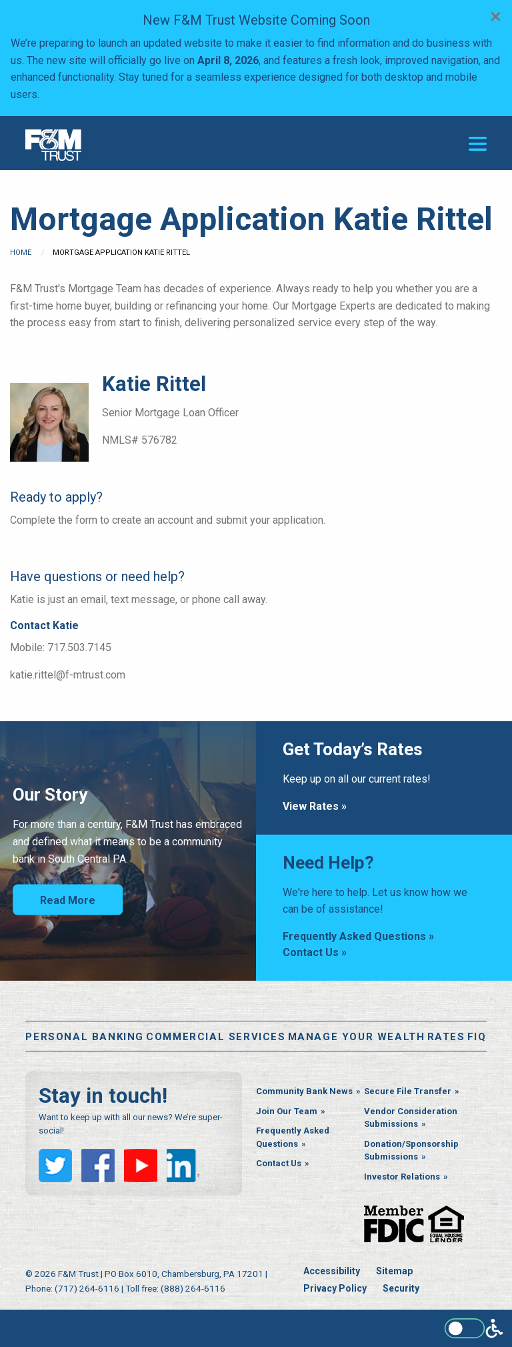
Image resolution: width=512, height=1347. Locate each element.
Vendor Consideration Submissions (410, 1118)
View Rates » (315, 806)
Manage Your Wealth (356, 1037)
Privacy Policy (335, 1288)
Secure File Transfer (407, 1091)
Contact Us (278, 1163)
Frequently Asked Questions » (358, 936)
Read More (67, 900)
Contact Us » (315, 952)
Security (401, 1288)
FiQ (477, 1037)
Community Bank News (304, 1091)
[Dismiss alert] (495, 16)
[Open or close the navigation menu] (478, 144)
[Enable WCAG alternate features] (473, 1328)
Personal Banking (84, 1037)
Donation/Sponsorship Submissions (411, 1150)
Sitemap (394, 1271)
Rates (446, 1037)
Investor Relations (402, 1177)
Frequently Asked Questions (292, 1137)
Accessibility (331, 1271)
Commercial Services (215, 1037)
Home (20, 252)
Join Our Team (286, 1111)
